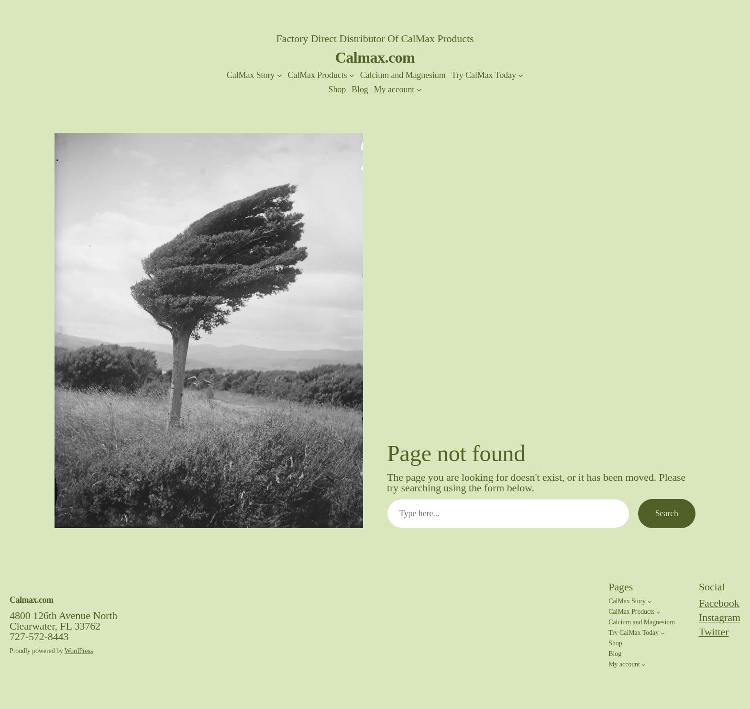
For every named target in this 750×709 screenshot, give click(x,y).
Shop (337, 89)
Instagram (719, 617)
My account (394, 89)
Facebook (719, 603)
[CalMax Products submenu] (351, 75)
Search (666, 513)
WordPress (79, 650)
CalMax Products (317, 75)
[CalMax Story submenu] (279, 75)
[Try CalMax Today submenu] (520, 75)
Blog (360, 89)
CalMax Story (251, 75)
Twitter (714, 632)
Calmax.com (375, 57)
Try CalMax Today (484, 75)
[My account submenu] (419, 89)
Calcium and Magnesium (403, 75)
